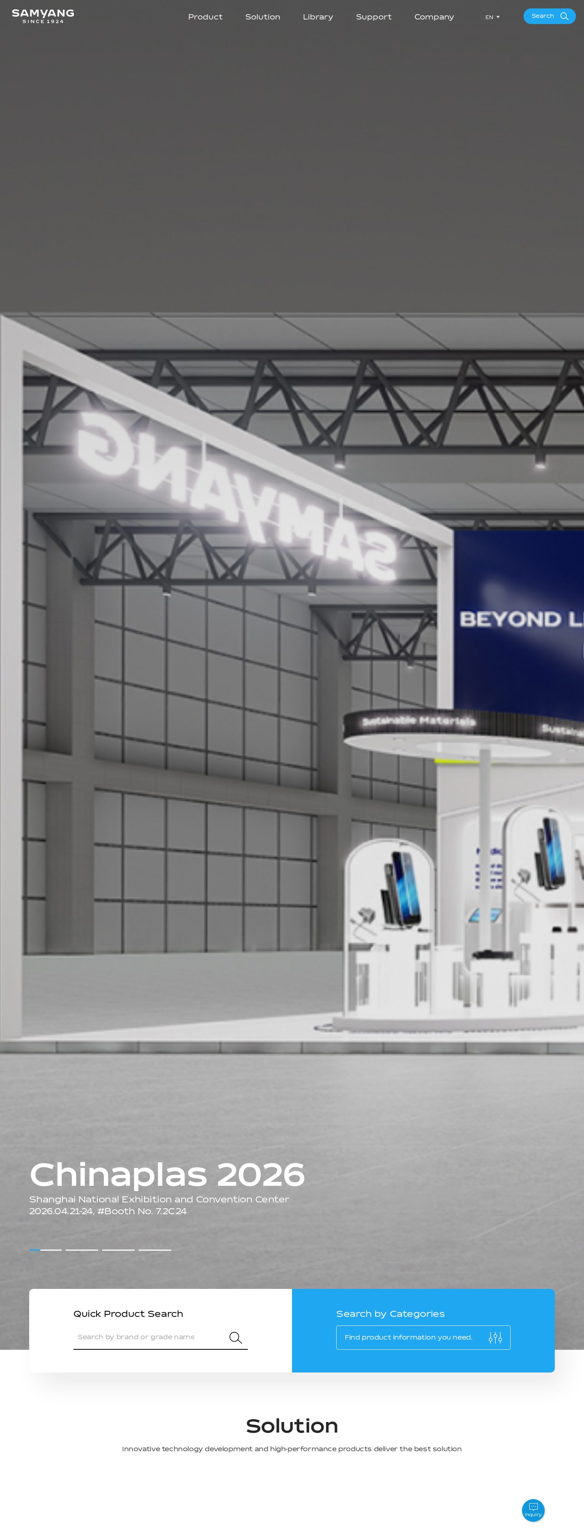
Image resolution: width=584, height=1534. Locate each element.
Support (374, 17)
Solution (262, 17)
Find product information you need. (408, 1337)
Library (318, 17)
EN (489, 17)
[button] (45, 1250)
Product (205, 17)
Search (543, 16)
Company (434, 17)
